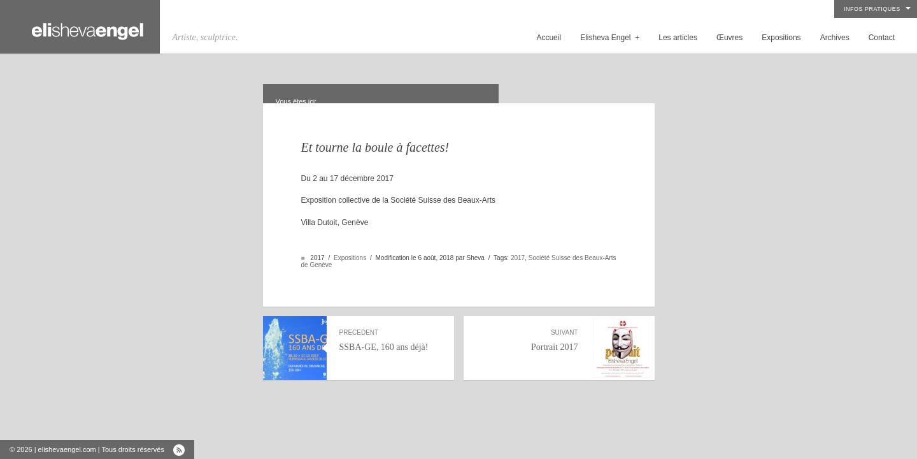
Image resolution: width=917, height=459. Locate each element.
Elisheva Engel (609, 37)
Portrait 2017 (527, 340)
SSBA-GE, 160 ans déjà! (390, 340)
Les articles (677, 37)
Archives (834, 37)
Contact (882, 37)
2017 (518, 257)
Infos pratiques (872, 9)
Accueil (548, 37)
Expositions (781, 37)
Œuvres (729, 37)
